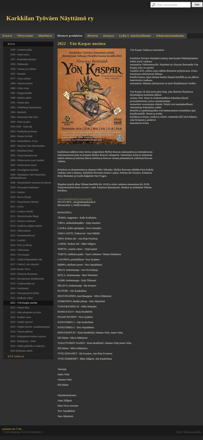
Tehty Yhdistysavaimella (188, 432)
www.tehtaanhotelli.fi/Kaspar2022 (75, 198)
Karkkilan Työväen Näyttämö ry (50, 18)
